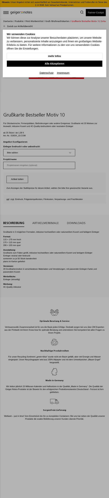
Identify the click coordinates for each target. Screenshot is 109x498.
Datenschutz (47, 72)
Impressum (63, 72)
